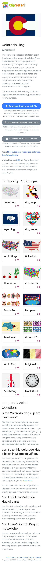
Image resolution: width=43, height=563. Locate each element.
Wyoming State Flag (15, 229)
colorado (36, 152)
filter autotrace (14, 152)
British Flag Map (13, 391)
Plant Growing (12, 283)
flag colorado (12, 155)
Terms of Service (35, 557)
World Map (10, 364)
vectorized (26, 152)
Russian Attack (12, 337)
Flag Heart (31, 229)
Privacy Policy (23, 557)
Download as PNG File (21, 122)
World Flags (10, 256)
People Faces (11, 310)
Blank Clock (32, 391)
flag (3, 155)
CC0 (18, 160)
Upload (14, 557)
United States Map (14, 202)
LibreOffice (27, 480)
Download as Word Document (21, 138)
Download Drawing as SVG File (21, 106)
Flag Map (30, 202)
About (8, 557)
